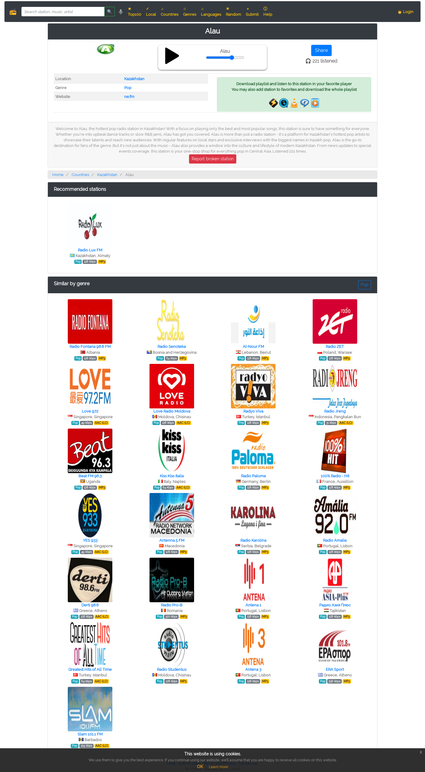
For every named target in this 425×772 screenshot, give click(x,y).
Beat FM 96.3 (90, 476)
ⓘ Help (267, 12)
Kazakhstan (134, 79)
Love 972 (90, 411)
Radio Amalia (335, 540)
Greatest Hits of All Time (90, 669)
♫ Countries (169, 12)
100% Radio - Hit (335, 476)
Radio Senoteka (172, 346)
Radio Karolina (253, 540)
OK (200, 766)
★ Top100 (134, 12)
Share (321, 50)
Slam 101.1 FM (90, 734)
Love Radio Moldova (171, 411)
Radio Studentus (171, 669)
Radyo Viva (253, 411)
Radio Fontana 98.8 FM (90, 346)
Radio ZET (335, 346)
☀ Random (233, 12)
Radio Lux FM (90, 250)
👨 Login (405, 11)
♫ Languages (211, 12)
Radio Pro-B (171, 605)
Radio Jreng (335, 411)
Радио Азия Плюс (335, 605)
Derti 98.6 (90, 605)
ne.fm (129, 96)
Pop (127, 87)
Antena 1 (253, 605)
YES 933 (90, 540)
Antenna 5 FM (171, 540)
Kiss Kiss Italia (172, 476)
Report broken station (213, 158)
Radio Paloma (253, 476)
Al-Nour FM (253, 346)
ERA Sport (335, 669)
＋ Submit (252, 12)
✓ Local (151, 12)
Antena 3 (253, 669)
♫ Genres (189, 12)
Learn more (218, 767)
